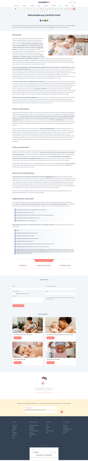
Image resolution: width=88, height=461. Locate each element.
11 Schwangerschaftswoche (43, 9)
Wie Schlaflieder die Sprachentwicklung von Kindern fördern (60, 335)
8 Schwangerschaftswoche (36, 9)
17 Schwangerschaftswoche (57, 9)
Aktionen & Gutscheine (50, 431)
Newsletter (48, 428)
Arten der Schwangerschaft (33, 431)
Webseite (46, 291)
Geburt (39, 5)
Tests (47, 429)
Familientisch (48, 176)
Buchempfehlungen (32, 435)
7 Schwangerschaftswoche (34, 9)
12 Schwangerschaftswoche (46, 9)
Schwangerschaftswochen (33, 426)
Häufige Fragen (31, 428)
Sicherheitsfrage (16, 291)
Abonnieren (62, 413)
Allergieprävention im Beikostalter (44, 265)
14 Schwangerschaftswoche (50, 9)
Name (14, 286)
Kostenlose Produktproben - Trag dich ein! (44, 393)
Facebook (41, 20)
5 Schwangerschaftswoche (29, 9)
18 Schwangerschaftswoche (60, 9)
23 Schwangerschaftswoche (71, 9)
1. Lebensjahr (53, 5)
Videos (30, 437)
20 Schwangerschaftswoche (64, 9)
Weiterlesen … (18, 339)
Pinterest (45, 20)
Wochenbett (46, 5)
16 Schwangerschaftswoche (55, 9)
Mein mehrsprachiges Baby (20, 360)
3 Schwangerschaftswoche (24, 9)
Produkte (66, 5)
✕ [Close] (57, 448)
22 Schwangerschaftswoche (69, 9)
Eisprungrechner (66, 431)
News (60, 5)
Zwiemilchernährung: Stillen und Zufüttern (23, 335)
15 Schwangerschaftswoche (53, 9)
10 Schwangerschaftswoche (41, 9)
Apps (47, 433)
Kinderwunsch (16, 5)
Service (72, 5)
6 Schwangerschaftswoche (31, 9)
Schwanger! (32, 5)
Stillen (28, 56)
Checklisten (65, 426)
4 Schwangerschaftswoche (27, 9)
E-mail (43, 20)
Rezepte (51, 27)
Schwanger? (25, 5)
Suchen (74, 2)
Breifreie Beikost (22, 265)
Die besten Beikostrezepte (65, 265)
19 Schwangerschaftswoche (62, 9)
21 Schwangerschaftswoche (67, 9)
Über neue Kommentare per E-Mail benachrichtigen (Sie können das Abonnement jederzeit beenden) (60, 298)
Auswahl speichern (40, 455)
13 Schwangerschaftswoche (48, 9)
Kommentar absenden (18, 306)
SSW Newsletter (15, 9)
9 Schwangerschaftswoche (38, 9)
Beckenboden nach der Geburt (53, 360)
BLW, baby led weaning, (70, 163)
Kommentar (15, 296)
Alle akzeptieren (49, 455)
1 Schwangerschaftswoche (20, 9)
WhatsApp (47, 20)
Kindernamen (31, 429)
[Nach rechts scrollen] (74, 9)
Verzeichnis (65, 433)
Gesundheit (31, 433)
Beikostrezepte (65, 428)
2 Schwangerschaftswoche (22, 9)
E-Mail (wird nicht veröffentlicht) (51, 286)
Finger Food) (40, 47)
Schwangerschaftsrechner (67, 429)
